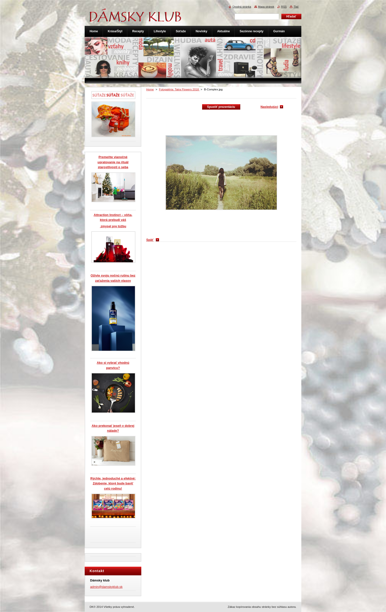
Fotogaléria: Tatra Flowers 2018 (179, 89)
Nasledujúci (269, 107)
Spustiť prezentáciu (221, 107)
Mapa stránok (266, 6)
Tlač (296, 6)
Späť (150, 240)
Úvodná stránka (241, 6)
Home (150, 89)
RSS (284, 6)
